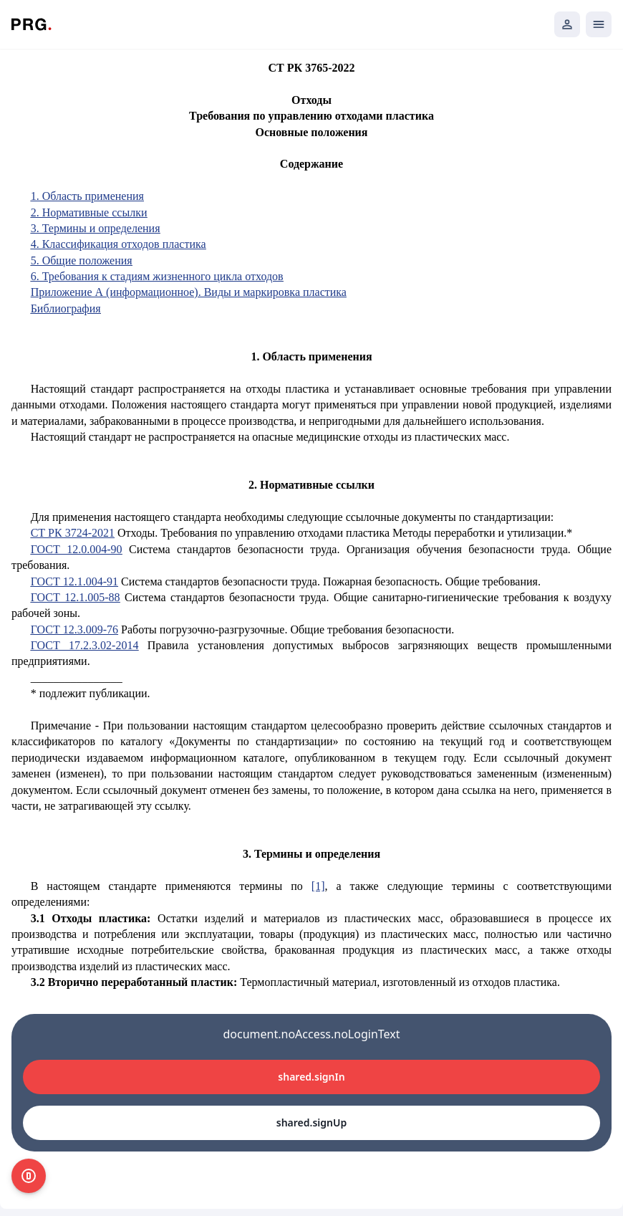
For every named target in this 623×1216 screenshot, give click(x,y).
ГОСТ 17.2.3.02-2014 (85, 645)
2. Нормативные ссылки (89, 212)
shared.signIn (311, 1076)
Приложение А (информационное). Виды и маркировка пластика (189, 292)
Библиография (66, 308)
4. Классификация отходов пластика (118, 244)
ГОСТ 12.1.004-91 (74, 581)
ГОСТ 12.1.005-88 (75, 597)
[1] (318, 886)
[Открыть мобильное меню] (599, 24)
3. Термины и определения (95, 228)
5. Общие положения (81, 260)
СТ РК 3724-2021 (73, 533)
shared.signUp (311, 1122)
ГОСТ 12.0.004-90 (76, 549)
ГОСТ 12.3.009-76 (74, 629)
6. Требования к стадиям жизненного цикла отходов (157, 276)
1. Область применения (87, 196)
